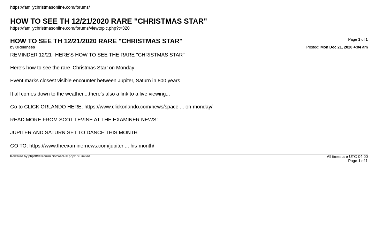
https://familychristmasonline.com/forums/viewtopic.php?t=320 (69, 28)
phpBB (33, 156)
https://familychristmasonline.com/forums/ (50, 7)
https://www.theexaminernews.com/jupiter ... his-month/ (91, 146)
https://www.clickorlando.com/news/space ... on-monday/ (148, 106)
